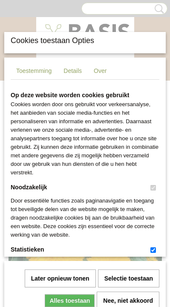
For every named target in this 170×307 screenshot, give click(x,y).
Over (100, 70)
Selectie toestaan (128, 183)
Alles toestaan (69, 206)
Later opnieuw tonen (60, 183)
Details (72, 70)
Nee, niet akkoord (128, 206)
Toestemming (34, 70)
